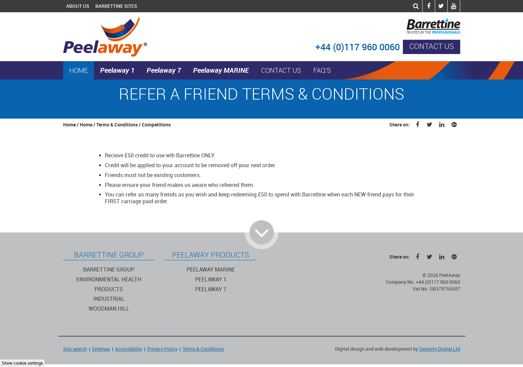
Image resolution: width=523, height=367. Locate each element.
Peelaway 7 (164, 70)
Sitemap (101, 349)
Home (78, 70)
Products (109, 289)
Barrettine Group (108, 269)
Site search (75, 349)
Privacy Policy (162, 349)
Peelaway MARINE (221, 70)
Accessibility (128, 349)
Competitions (156, 125)
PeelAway (112, 36)
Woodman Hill (109, 308)
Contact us (431, 46)
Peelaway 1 (117, 70)
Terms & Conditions (117, 125)
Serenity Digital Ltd (439, 349)
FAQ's (322, 70)
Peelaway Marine (211, 269)
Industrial (109, 299)
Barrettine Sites (116, 6)
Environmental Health (108, 279)
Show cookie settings (22, 363)
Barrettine (411, 26)
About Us (77, 6)
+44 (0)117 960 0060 (357, 47)
